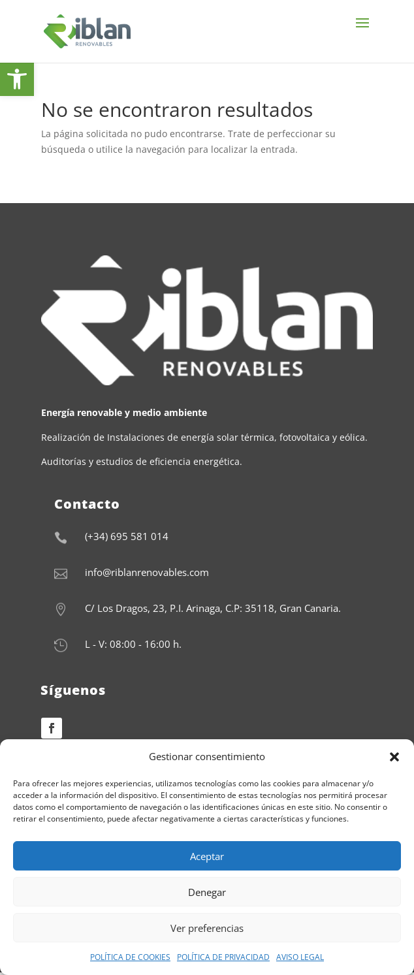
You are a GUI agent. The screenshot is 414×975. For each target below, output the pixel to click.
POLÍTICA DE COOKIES (130, 957)
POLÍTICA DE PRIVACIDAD (223, 957)
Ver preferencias (207, 928)
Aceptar (207, 856)
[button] (394, 756)
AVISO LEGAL (300, 957)
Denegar (207, 892)
